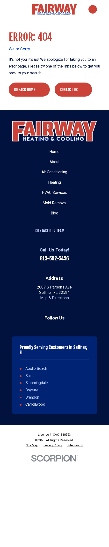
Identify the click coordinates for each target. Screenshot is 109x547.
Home (54, 152)
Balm (29, 376)
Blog (54, 213)
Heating (54, 182)
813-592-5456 (54, 258)
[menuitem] (32, 445)
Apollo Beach (36, 368)
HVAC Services (54, 192)
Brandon (32, 397)
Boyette (31, 390)
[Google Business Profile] (49, 327)
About (54, 162)
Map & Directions (54, 298)
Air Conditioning (54, 172)
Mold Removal (54, 203)
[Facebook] (59, 327)
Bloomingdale (36, 383)
